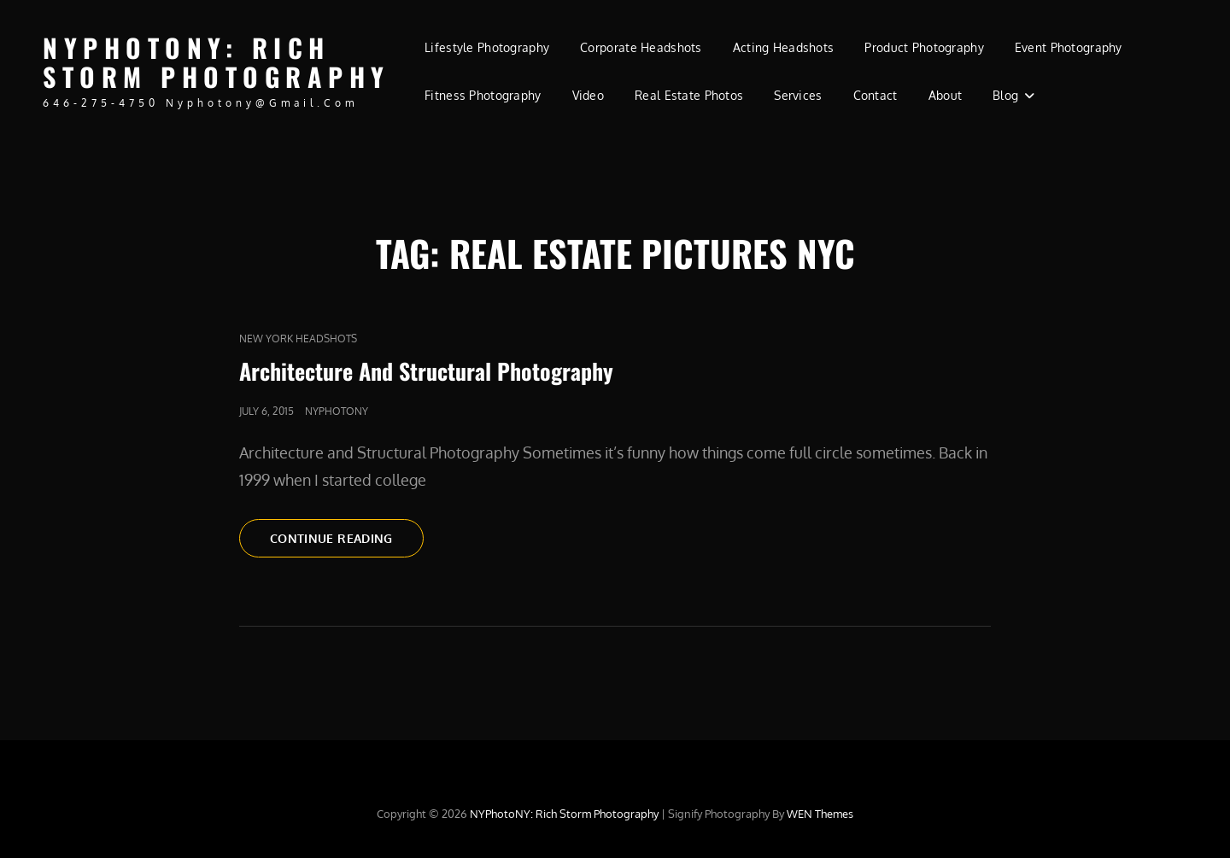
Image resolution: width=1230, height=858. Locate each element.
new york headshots (298, 338)
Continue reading (347, 542)
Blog (1005, 95)
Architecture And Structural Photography (426, 371)
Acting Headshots (784, 47)
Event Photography (1068, 47)
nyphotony (336, 411)
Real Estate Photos (689, 95)
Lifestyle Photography (487, 47)
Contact (875, 95)
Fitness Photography (483, 95)
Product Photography (924, 47)
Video (588, 95)
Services (798, 95)
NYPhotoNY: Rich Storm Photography (216, 62)
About (945, 95)
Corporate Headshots (641, 47)
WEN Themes (820, 813)
